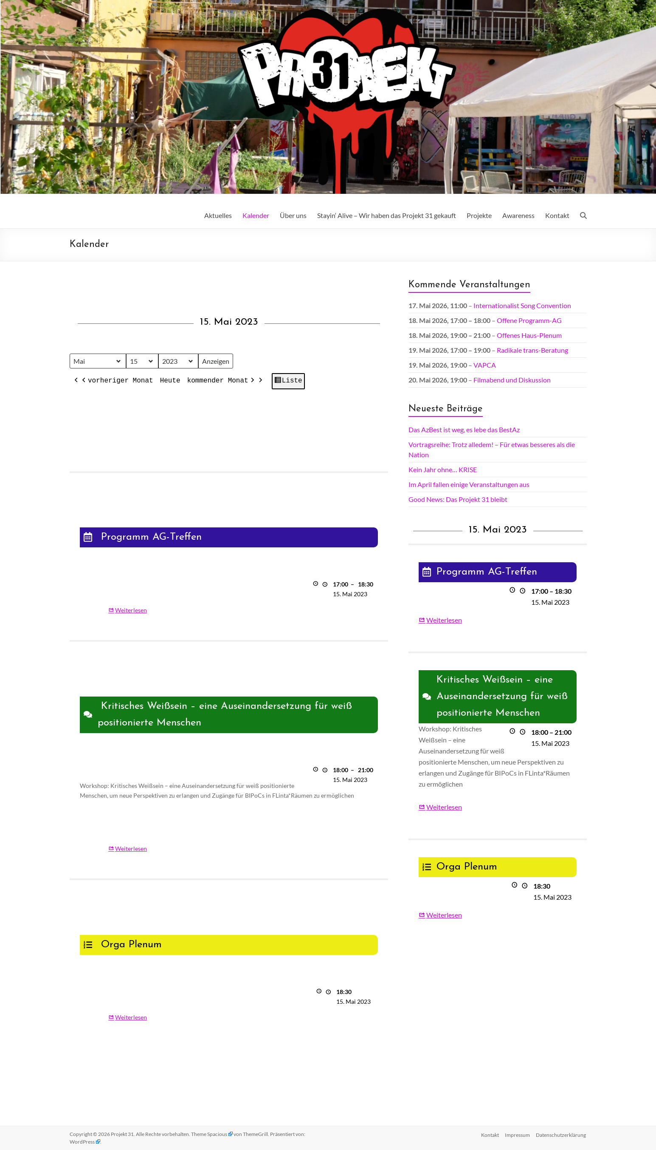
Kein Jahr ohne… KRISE (442, 469)
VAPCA (484, 365)
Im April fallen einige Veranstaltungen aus (468, 484)
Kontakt (557, 215)
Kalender (255, 215)
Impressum (517, 1134)
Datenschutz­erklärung (562, 1134)
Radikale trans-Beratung (532, 350)
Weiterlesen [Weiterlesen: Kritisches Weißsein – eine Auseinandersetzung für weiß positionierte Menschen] (131, 848)
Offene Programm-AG (529, 320)
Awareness (518, 215)
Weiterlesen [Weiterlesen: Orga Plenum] (131, 1017)
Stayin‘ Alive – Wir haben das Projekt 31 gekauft (386, 215)
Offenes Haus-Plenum (529, 335)
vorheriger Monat (116, 381)
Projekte (479, 215)
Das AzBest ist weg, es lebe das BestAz (464, 429)
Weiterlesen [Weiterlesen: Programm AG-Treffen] (131, 610)
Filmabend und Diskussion (512, 380)
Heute (170, 381)
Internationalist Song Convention (522, 305)
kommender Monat (221, 381)
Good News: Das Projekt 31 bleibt (457, 499)
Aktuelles (218, 215)
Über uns (293, 215)
